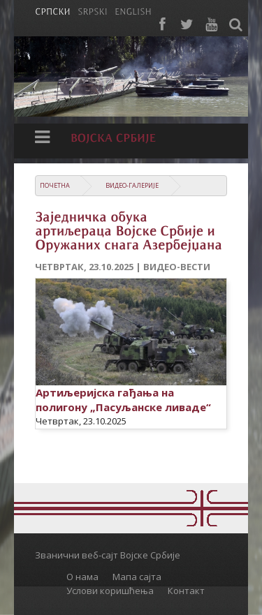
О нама (82, 576)
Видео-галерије (132, 185)
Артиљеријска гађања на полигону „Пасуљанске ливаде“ (123, 399)
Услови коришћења (110, 590)
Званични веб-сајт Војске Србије (107, 555)
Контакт (186, 590)
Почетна (55, 185)
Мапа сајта (136, 576)
